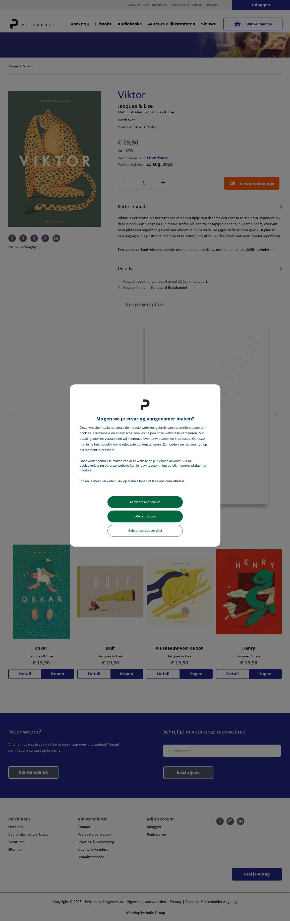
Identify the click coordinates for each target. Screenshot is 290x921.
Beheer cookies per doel (145, 531)
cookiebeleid (174, 481)
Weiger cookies (145, 516)
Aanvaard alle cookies (145, 502)
